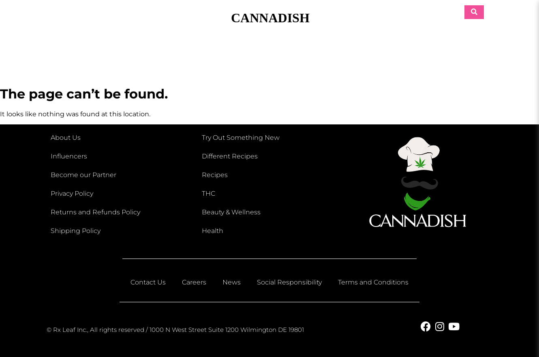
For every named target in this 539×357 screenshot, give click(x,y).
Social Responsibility (289, 282)
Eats (281, 57)
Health (212, 231)
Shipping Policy (76, 231)
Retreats (448, 57)
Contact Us (148, 282)
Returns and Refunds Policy (95, 212)
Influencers (69, 156)
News (231, 282)
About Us (66, 137)
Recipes (215, 175)
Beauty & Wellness (200, 57)
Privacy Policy (72, 193)
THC (208, 193)
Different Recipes (230, 156)
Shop (117, 57)
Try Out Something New (241, 137)
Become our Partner (83, 175)
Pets (363, 57)
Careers (194, 282)
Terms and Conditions (373, 282)
